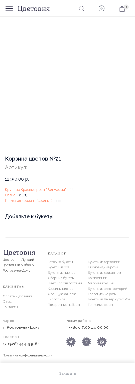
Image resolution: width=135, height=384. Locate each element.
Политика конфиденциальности (28, 355)
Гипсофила (56, 299)
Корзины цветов (60, 289)
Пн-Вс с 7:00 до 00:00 (87, 327)
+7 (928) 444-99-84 (21, 343)
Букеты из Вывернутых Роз (109, 299)
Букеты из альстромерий (107, 289)
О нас (7, 301)
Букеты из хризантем (104, 273)
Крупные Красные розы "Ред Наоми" (35, 190)
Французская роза (62, 294)
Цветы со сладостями (65, 283)
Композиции (97, 278)
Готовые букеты (60, 262)
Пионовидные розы (103, 267)
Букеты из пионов (61, 273)
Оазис (10, 195)
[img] (102, 342)
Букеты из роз (58, 267)
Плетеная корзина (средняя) (28, 201)
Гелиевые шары (100, 305)
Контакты (10, 307)
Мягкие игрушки (101, 283)
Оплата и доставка (18, 296)
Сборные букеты (61, 278)
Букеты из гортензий (104, 262)
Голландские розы (102, 294)
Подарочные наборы (64, 305)
